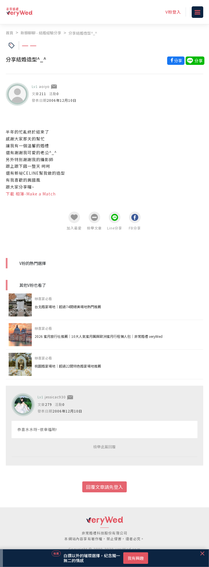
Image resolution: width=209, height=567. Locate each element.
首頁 (9, 32)
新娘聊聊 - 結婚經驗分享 (40, 32)
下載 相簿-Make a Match (31, 194)
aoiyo (44, 86)
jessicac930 (55, 396)
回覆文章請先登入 (104, 486)
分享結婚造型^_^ (82, 33)
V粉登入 (173, 12)
